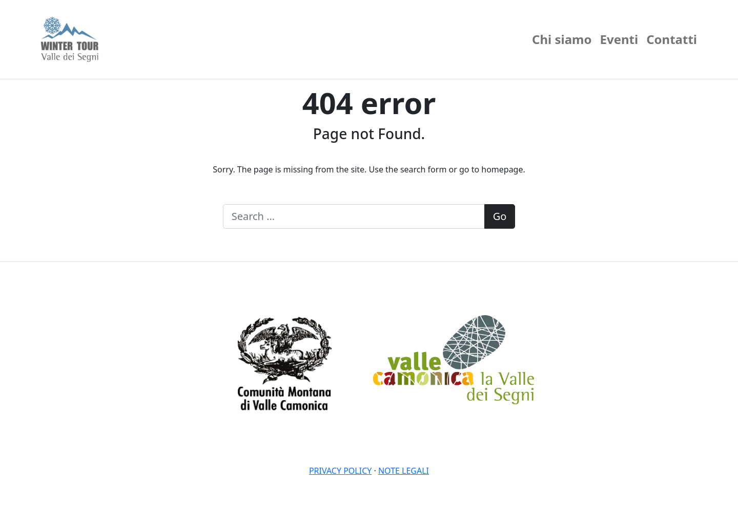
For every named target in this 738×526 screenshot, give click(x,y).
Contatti (671, 39)
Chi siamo (561, 39)
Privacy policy (340, 470)
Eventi (619, 39)
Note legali (403, 470)
